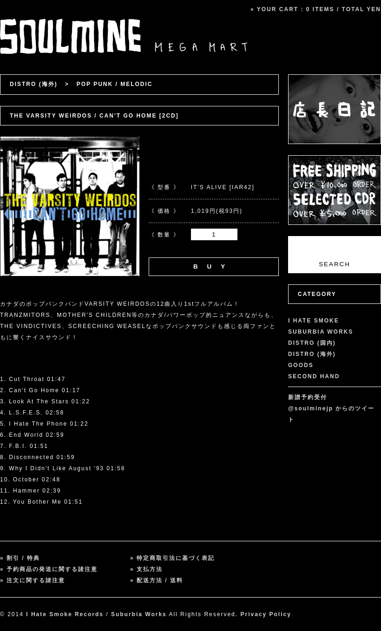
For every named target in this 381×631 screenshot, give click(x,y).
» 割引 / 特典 (20, 558)
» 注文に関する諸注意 (32, 580)
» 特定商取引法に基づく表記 (172, 558)
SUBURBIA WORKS (320, 332)
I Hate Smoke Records (65, 614)
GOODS (301, 365)
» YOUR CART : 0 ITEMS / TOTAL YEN (315, 9)
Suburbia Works (139, 614)
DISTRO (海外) (34, 84)
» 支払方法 (146, 569)
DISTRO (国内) (312, 343)
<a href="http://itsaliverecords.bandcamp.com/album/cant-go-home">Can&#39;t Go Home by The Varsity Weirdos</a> (139, 352)
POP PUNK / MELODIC (115, 84)
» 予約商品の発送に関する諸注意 (49, 569)
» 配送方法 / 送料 (156, 580)
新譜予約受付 (307, 397)
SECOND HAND (314, 376)
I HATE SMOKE (313, 320)
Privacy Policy (265, 614)
